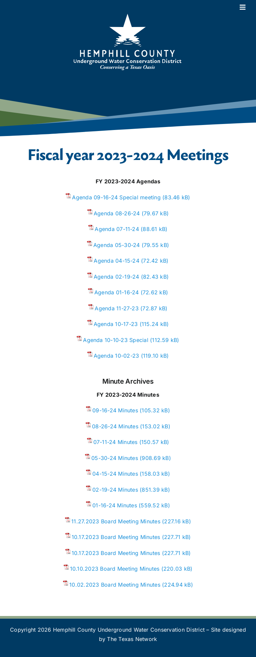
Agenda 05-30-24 (116, 245)
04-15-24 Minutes (115, 473)
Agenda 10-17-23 (116, 324)
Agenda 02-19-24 (116, 276)
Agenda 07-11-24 (117, 229)
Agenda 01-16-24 (116, 292)
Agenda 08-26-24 (117, 213)
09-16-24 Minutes (115, 410)
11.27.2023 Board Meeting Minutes (115, 521)
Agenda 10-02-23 (116, 355)
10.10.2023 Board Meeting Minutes (115, 568)
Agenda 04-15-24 (116, 260)
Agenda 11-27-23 (117, 308)
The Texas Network (132, 639)
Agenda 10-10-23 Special (115, 340)
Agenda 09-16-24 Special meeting (116, 197)
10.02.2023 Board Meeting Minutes (114, 584)
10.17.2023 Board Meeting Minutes (116, 537)
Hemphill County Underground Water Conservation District (129, 629)
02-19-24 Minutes (115, 489)
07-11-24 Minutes (115, 442)
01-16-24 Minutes (114, 505)
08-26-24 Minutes (115, 426)
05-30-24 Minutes (114, 458)
